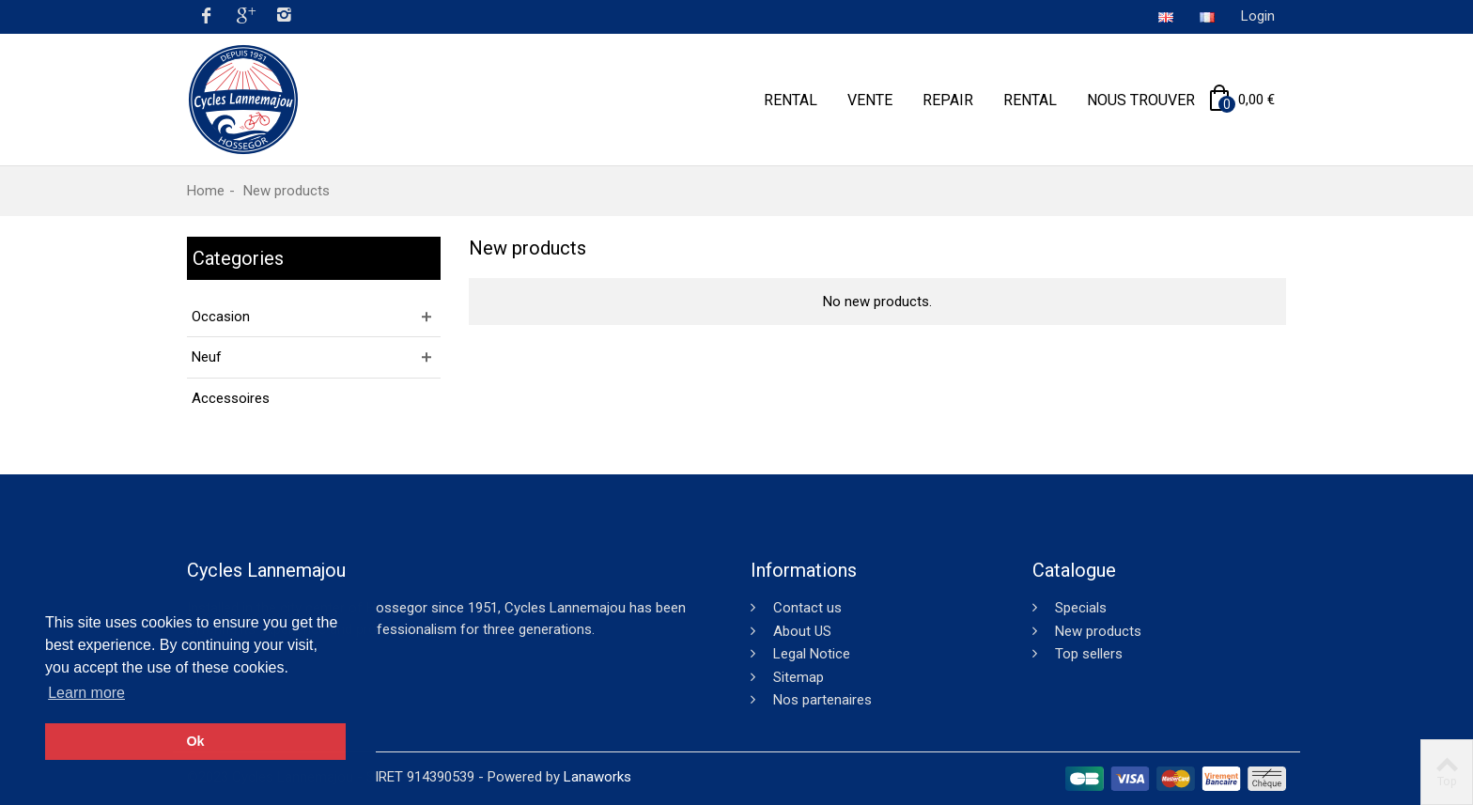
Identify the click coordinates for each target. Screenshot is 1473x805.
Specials (1079, 607)
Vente (869, 100)
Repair (948, 100)
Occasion (221, 316)
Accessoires (231, 398)
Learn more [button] (86, 693)
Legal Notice (809, 653)
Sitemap (796, 677)
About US (800, 631)
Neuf (207, 356)
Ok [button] (195, 741)
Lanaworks (597, 776)
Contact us (805, 607)
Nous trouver (1141, 100)
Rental (790, 100)
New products (1096, 631)
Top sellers (1087, 653)
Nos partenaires (820, 699)
